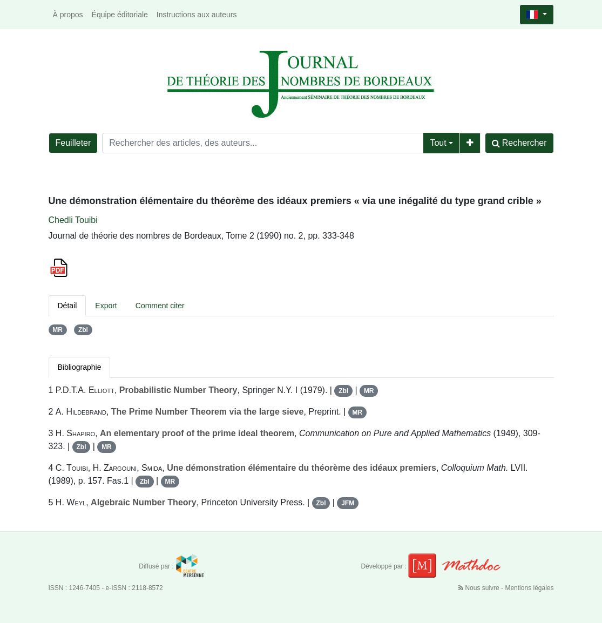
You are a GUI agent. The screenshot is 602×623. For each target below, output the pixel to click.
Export (106, 305)
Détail (67, 305)
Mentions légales (529, 588)
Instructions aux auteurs (197, 14)
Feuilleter (73, 142)
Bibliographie (80, 367)
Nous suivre (479, 588)
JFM (347, 503)
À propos (68, 14)
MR (57, 330)
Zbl (83, 330)
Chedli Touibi (73, 220)
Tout (438, 142)
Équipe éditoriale (120, 14)
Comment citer (160, 305)
